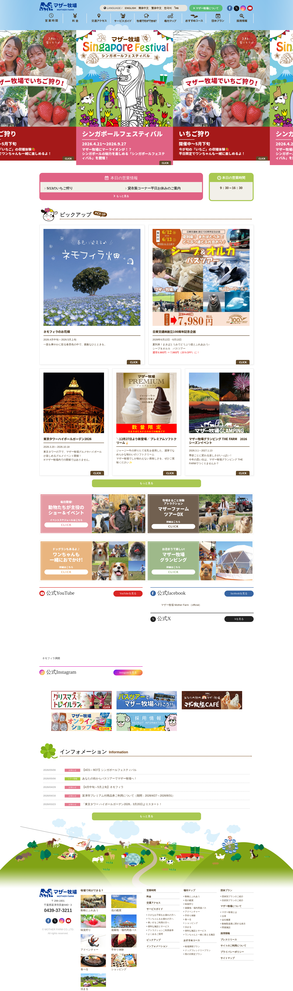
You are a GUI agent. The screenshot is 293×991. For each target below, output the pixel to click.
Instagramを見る (128, 666)
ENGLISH (130, 8)
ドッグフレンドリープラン (198, 944)
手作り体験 (124, 936)
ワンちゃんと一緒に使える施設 (200, 928)
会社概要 (226, 914)
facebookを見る (239, 587)
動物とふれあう (93, 897)
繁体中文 (156, 8)
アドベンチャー (93, 936)
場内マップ (189, 884)
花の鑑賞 (124, 897)
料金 (148, 890)
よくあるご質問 (155, 928)
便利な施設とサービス (158, 920)
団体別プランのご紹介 (232, 890)
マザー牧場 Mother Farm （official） (181, 598)
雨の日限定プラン (193, 948)
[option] (146, 96)
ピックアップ (153, 934)
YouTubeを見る (128, 587)
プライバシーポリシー (232, 946)
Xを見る (239, 612)
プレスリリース (229, 933)
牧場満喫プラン (192, 940)
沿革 (224, 910)
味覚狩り (93, 916)
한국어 (168, 8)
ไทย (176, 8)
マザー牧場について (207, 8)
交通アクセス (153, 896)
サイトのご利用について (233, 939)
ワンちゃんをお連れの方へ (161, 912)
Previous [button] (93, 96)
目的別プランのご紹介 (232, 894)
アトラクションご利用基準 (161, 924)
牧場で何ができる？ (92, 884)
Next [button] (200, 96)
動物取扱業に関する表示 (233, 917)
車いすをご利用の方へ (158, 916)
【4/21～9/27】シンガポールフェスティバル (109, 763)
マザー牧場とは (229, 906)
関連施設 (226, 921)
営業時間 (151, 884)
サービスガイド (154, 903)
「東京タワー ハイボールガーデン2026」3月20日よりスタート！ (122, 797)
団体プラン (226, 884)
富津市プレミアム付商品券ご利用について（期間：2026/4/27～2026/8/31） (128, 789)
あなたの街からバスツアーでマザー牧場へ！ (109, 772)
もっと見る (146, 477)
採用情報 (225, 927)
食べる (93, 956)
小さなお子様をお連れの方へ (162, 909)
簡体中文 (144, 8)
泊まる (93, 975)
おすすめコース (192, 934)
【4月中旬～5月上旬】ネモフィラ (103, 780)
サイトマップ (228, 952)
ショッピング (124, 956)
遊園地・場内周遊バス (124, 916)
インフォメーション (157, 940)
